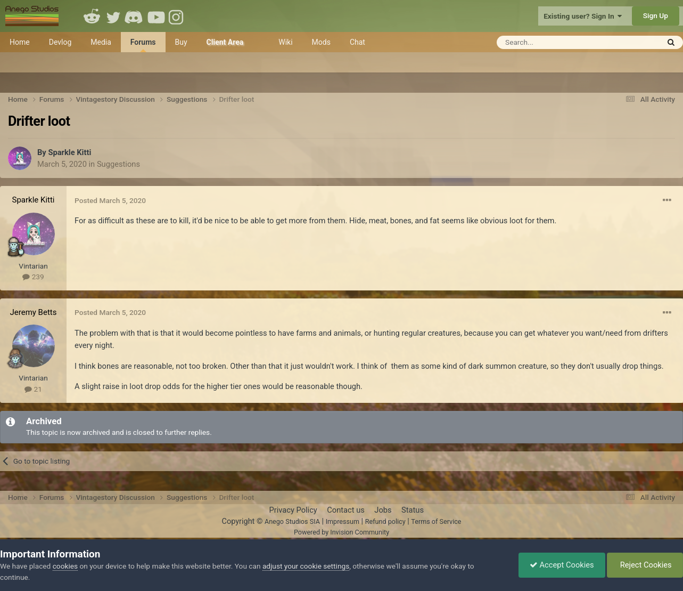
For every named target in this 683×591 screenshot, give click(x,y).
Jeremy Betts (33, 312)
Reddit (92, 16)
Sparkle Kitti (69, 152)
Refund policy (385, 521)
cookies (65, 566)
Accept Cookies (562, 565)
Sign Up (655, 15)
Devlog (60, 42)
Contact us (346, 510)
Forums (143, 45)
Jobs (382, 510)
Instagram (177, 16)
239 (33, 276)
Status (412, 510)
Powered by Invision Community (341, 532)
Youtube (156, 16)
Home (20, 42)
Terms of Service (436, 521)
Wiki (285, 42)
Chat (357, 42)
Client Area (225, 42)
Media (100, 42)
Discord (134, 16)
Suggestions (118, 164)
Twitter (113, 16)
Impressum (342, 521)
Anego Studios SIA (292, 521)
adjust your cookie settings (305, 566)
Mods (321, 42)
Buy (181, 42)
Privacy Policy (293, 510)
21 (33, 389)
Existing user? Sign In (583, 16)
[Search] (552, 42)
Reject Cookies (645, 565)
